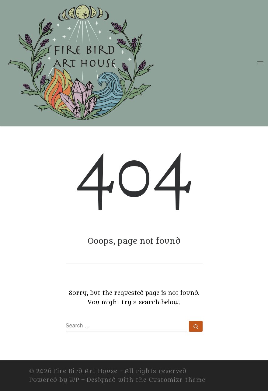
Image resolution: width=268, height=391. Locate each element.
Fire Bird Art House (85, 371)
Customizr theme (177, 380)
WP (74, 380)
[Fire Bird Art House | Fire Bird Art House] (80, 62)
